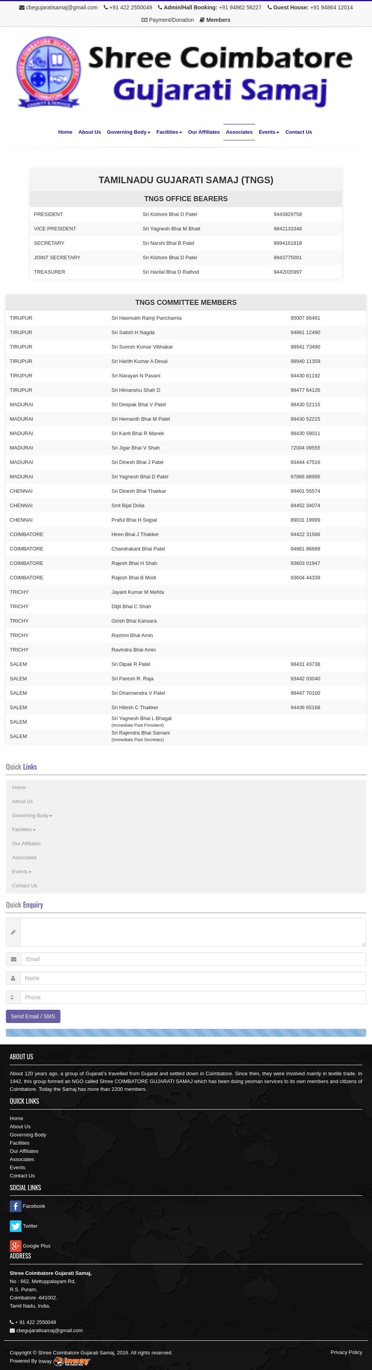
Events (269, 132)
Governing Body (129, 132)
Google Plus (30, 1246)
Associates (239, 132)
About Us (89, 132)
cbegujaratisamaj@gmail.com (62, 7)
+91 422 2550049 (131, 7)
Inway (65, 1361)
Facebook (27, 1206)
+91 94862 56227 (240, 7)
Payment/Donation (171, 20)
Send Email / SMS (33, 1016)
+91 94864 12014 (331, 7)
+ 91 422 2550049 (35, 1322)
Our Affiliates (204, 132)
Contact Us (298, 132)
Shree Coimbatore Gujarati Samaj (76, 1353)
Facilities (169, 132)
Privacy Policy (346, 1352)
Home (65, 132)
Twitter (24, 1226)
